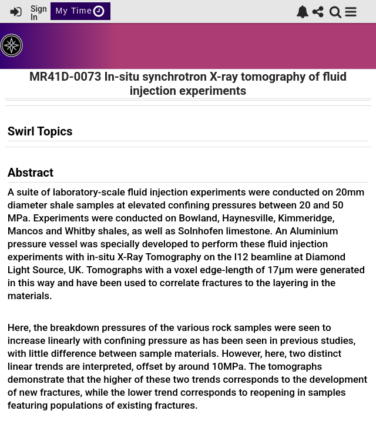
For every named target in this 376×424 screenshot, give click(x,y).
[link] (302, 11)
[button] (350, 11)
